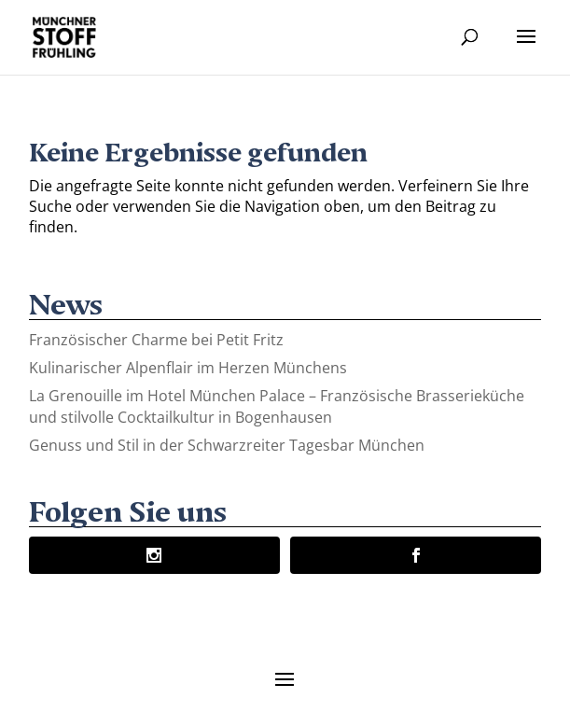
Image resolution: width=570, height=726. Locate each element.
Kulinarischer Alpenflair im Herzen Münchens (188, 367)
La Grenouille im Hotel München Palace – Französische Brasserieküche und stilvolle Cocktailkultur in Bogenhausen (276, 405)
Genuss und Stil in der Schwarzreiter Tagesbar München (226, 445)
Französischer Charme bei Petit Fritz (156, 339)
